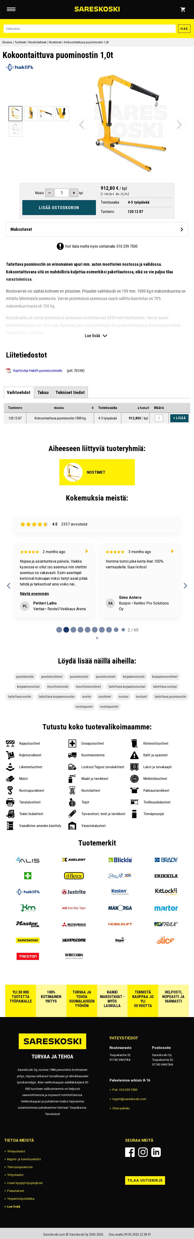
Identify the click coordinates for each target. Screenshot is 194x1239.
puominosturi (79, 676)
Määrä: (39, 193)
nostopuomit (109, 706)
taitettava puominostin (170, 696)
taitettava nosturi (165, 686)
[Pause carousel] (97, 638)
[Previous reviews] (8, 585)
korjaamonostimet (165, 676)
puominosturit (105, 676)
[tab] (18, 392)
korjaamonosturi (28, 686)
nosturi (123, 696)
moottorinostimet (88, 686)
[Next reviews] (185, 585)
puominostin (25, 676)
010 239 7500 (127, 246)
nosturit (141, 696)
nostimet (105, 696)
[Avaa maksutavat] (97, 229)
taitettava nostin (19, 696)
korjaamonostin (134, 676)
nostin (86, 696)
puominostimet (51, 676)
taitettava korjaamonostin (57, 696)
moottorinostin (57, 686)
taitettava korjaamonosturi (127, 686)
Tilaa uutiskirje (145, 1180)
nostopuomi (84, 706)
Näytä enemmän (34, 593)
